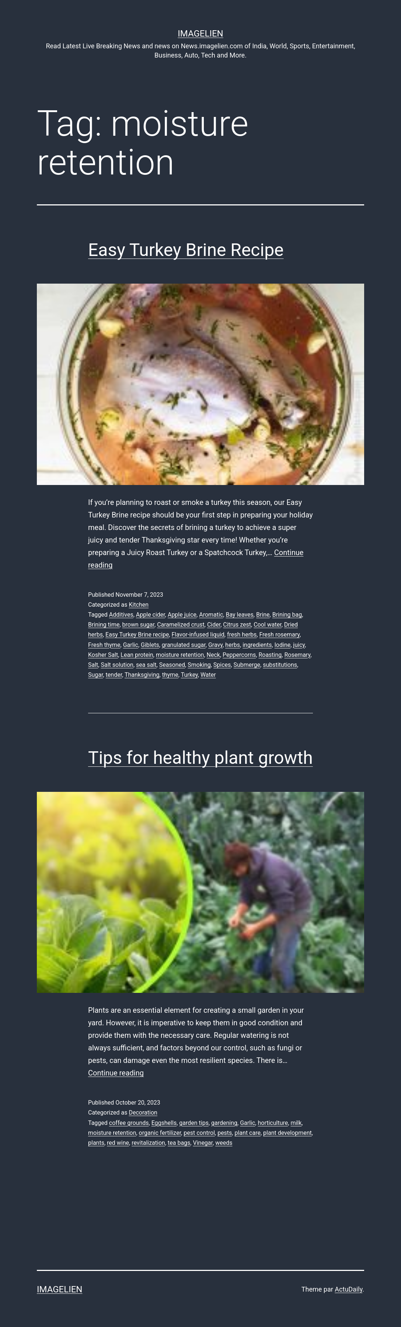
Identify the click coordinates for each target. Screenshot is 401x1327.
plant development (287, 1132)
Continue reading (116, 1072)
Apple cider (150, 614)
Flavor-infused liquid (197, 634)
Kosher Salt (103, 654)
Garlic (130, 644)
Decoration (143, 1112)
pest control (199, 1132)
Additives (121, 614)
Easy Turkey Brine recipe (137, 634)
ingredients (257, 644)
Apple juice (182, 614)
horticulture (273, 1122)
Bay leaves (239, 614)
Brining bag (287, 614)
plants (96, 1142)
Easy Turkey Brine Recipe (186, 249)
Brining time (103, 624)
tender (114, 674)
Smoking (199, 664)
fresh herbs (242, 634)
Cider (213, 624)
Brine (263, 614)
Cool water (267, 624)
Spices (222, 664)
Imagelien (200, 33)
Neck (213, 654)
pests (224, 1132)
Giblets (150, 644)
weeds (223, 1142)
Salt (93, 664)
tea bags (179, 1142)
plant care (247, 1132)
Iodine (283, 644)
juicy (299, 644)
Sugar (95, 674)
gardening (224, 1122)
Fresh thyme (104, 644)
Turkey (189, 674)
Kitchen (139, 604)
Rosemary (297, 654)
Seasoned (172, 664)
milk (295, 1122)
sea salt (146, 664)
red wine (118, 1142)
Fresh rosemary (279, 634)
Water (208, 674)
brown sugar (138, 624)
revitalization (148, 1142)
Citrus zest (237, 624)
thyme (170, 674)
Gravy (215, 644)
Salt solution (117, 664)
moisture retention (180, 654)
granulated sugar (184, 644)
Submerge (246, 664)
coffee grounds (129, 1122)
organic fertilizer (160, 1132)
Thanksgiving (142, 674)
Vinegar (203, 1142)
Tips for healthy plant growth (200, 757)
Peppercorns (239, 654)
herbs (232, 644)
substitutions (280, 664)
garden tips (194, 1122)
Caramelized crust (181, 624)
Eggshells (164, 1122)
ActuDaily (348, 1289)
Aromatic (211, 614)
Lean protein (137, 654)
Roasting (270, 654)
